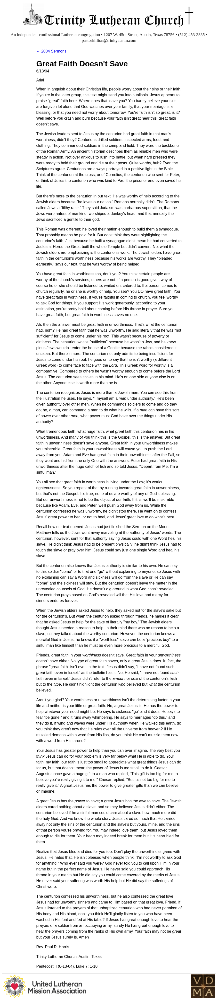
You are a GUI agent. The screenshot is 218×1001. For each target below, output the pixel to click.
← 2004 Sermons (51, 51)
